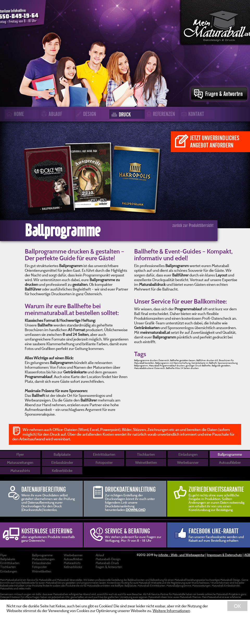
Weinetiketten (146, 462)
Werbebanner (188, 462)
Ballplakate (62, 454)
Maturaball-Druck (107, 563)
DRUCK (120, 114)
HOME (14, 114)
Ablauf (100, 555)
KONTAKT (192, 114)
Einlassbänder (62, 462)
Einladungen (188, 454)
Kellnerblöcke (62, 470)
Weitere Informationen (171, 610)
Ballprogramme (230, 454)
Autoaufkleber (230, 462)
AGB (247, 555)
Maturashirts (20, 470)
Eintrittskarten (104, 454)
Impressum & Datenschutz (224, 555)
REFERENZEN (160, 114)
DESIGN (85, 114)
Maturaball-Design (108, 559)
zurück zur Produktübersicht (193, 225)
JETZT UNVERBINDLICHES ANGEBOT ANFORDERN (207, 141)
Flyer (20, 454)
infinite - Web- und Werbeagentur (181, 555)
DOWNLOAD (135, 510)
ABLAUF (51, 114)
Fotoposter (104, 462)
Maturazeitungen (20, 462)
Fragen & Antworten (109, 567)
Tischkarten (146, 454)
